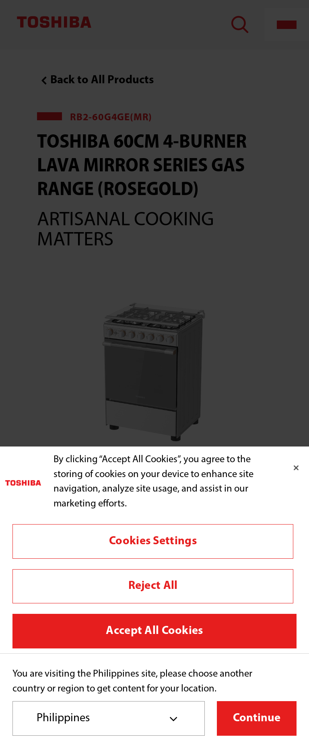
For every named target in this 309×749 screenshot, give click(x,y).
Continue (256, 718)
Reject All (153, 586)
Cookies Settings (153, 541)
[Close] (296, 468)
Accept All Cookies (154, 631)
